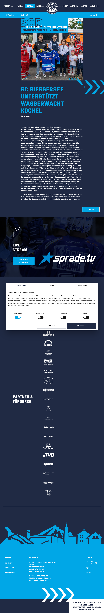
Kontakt (8, 563)
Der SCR (65, 6)
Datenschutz (10, 572)
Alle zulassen (81, 326)
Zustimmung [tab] (21, 285)
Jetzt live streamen (23, 261)
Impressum (9, 568)
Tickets (7, 6)
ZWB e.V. (75, 6)
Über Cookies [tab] (82, 285)
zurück (91, 209)
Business (96, 6)
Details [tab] (52, 285)
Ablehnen (51, 326)
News (29, 6)
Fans (85, 6)
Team (19, 6)
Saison (39, 6)
